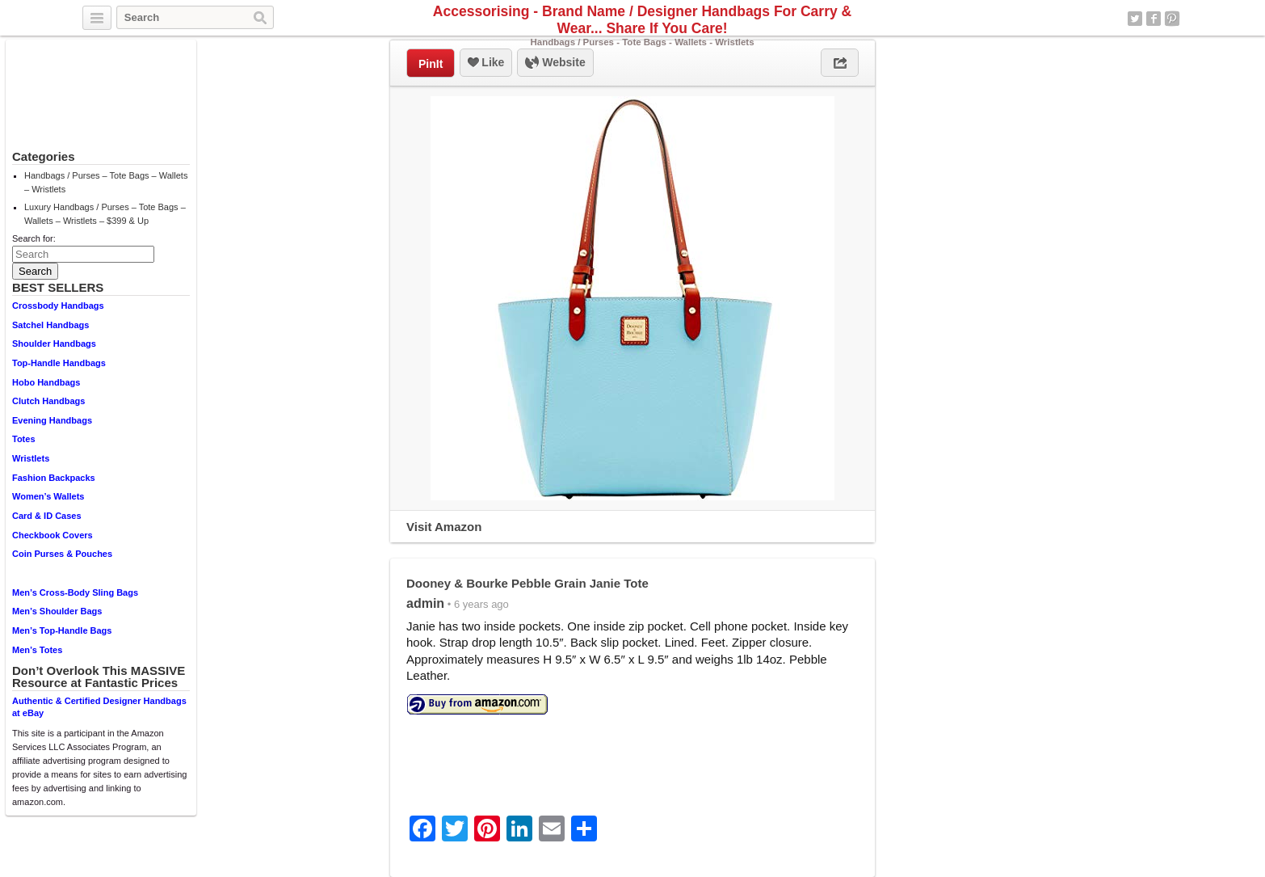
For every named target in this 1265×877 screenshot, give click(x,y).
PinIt (430, 63)
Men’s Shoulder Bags (57, 611)
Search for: (34, 238)
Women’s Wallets (48, 496)
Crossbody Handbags (58, 305)
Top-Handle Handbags (59, 363)
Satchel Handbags (50, 325)
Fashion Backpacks (53, 478)
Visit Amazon (443, 526)
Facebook (1153, 19)
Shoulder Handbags (54, 343)
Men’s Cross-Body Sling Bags (75, 592)
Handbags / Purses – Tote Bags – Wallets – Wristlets (105, 182)
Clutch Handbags (48, 401)
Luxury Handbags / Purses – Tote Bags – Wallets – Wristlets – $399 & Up (105, 214)
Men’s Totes (37, 650)
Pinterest (1172, 19)
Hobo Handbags (46, 382)
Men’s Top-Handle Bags (61, 630)
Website (555, 63)
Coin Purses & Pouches (62, 554)
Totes (24, 439)
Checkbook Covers (52, 535)
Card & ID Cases (47, 516)
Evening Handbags (52, 420)
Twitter (1135, 19)
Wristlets (30, 458)
